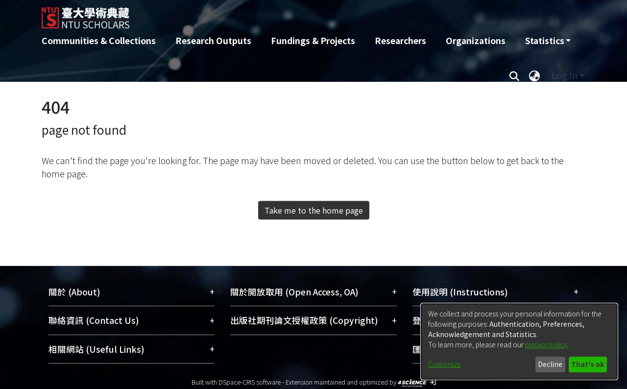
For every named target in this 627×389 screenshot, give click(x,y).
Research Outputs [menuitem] (213, 40)
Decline (550, 364)
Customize (444, 364)
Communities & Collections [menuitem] (99, 40)
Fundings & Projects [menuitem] (313, 40)
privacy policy (546, 344)
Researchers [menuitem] (400, 40)
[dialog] (519, 341)
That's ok (587, 364)
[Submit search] (514, 75)
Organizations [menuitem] (476, 40)
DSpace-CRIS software (249, 382)
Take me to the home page (314, 210)
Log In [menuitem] (565, 75)
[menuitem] (547, 40)
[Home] (261, 14)
